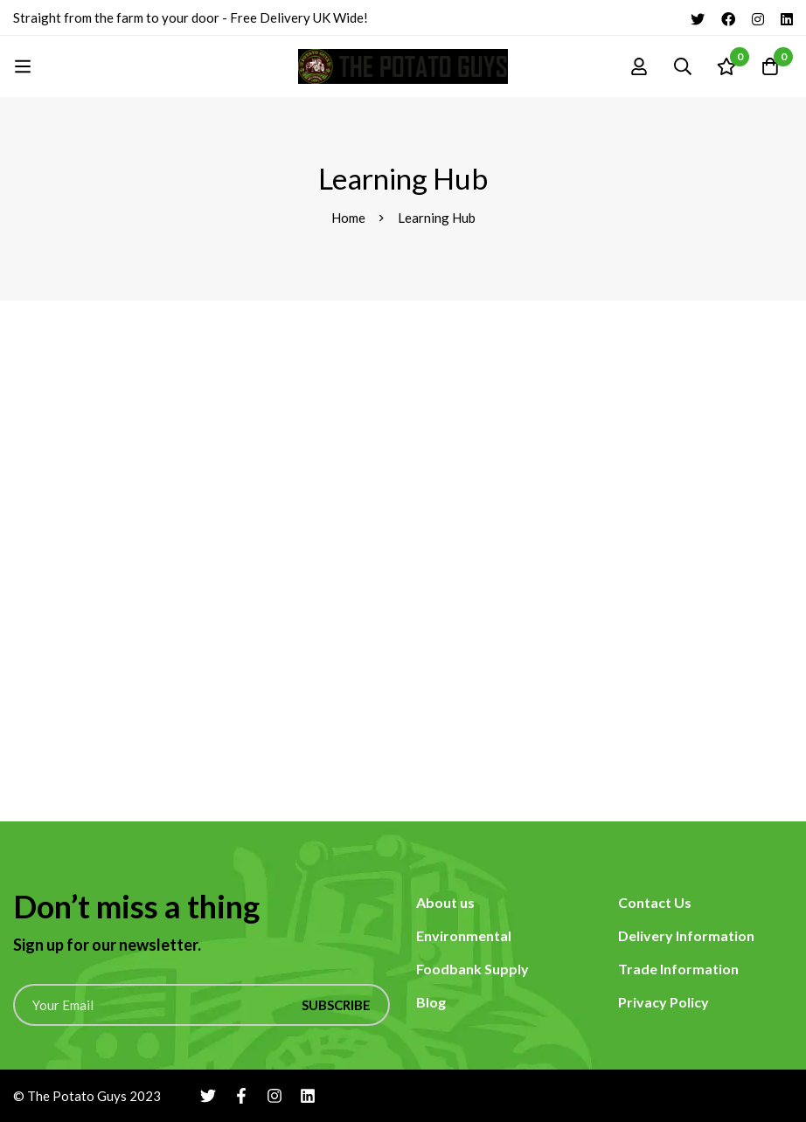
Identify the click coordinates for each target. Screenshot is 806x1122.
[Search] (683, 66)
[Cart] (770, 66)
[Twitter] (698, 17)
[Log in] (639, 66)
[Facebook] (728, 17)
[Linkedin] (787, 17)
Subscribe (336, 1005)
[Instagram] (758, 17)
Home (348, 217)
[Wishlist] (726, 66)
